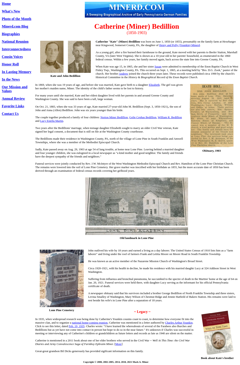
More (118, 344)
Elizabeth (154, 84)
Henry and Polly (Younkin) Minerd (179, 45)
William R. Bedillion (170, 117)
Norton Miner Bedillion (114, 117)
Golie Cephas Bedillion (142, 117)
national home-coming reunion (89, 322)
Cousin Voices (12, 57)
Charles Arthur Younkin (179, 322)
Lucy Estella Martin (51, 120)
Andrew (123, 73)
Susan (158, 66)
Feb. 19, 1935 (77, 326)
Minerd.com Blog (15, 26)
